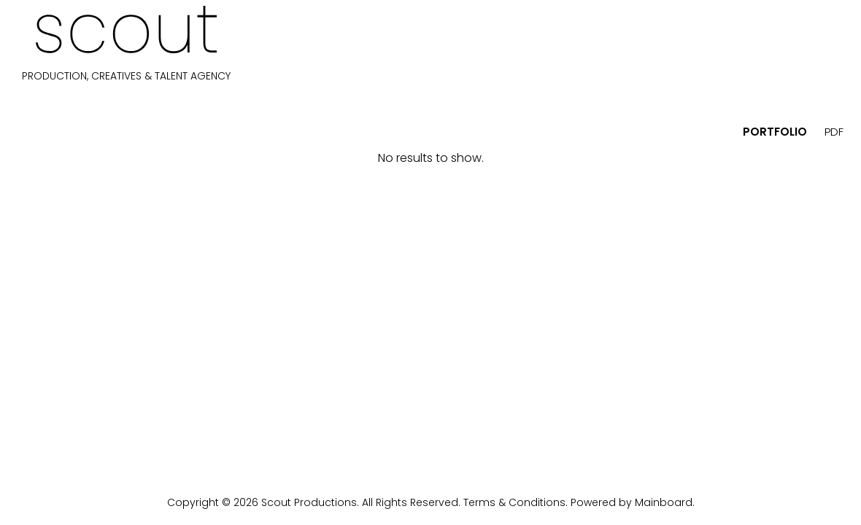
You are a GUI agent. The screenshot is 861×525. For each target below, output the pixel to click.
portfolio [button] (775, 131)
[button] (30, 131)
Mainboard (663, 502)
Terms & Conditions (514, 502)
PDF (834, 131)
